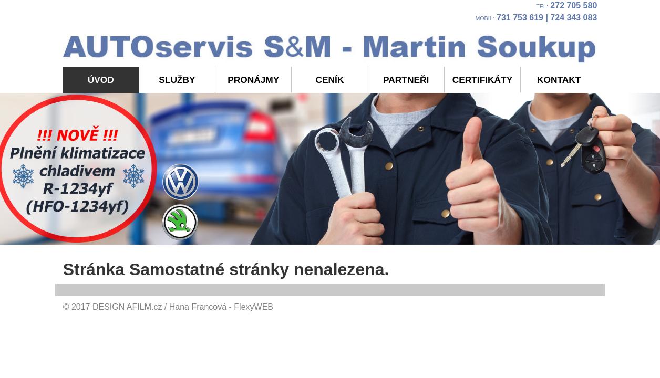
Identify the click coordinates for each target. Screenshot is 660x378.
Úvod (101, 80)
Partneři (406, 80)
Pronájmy (253, 80)
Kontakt (559, 80)
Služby (177, 80)
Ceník (330, 80)
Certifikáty (482, 80)
